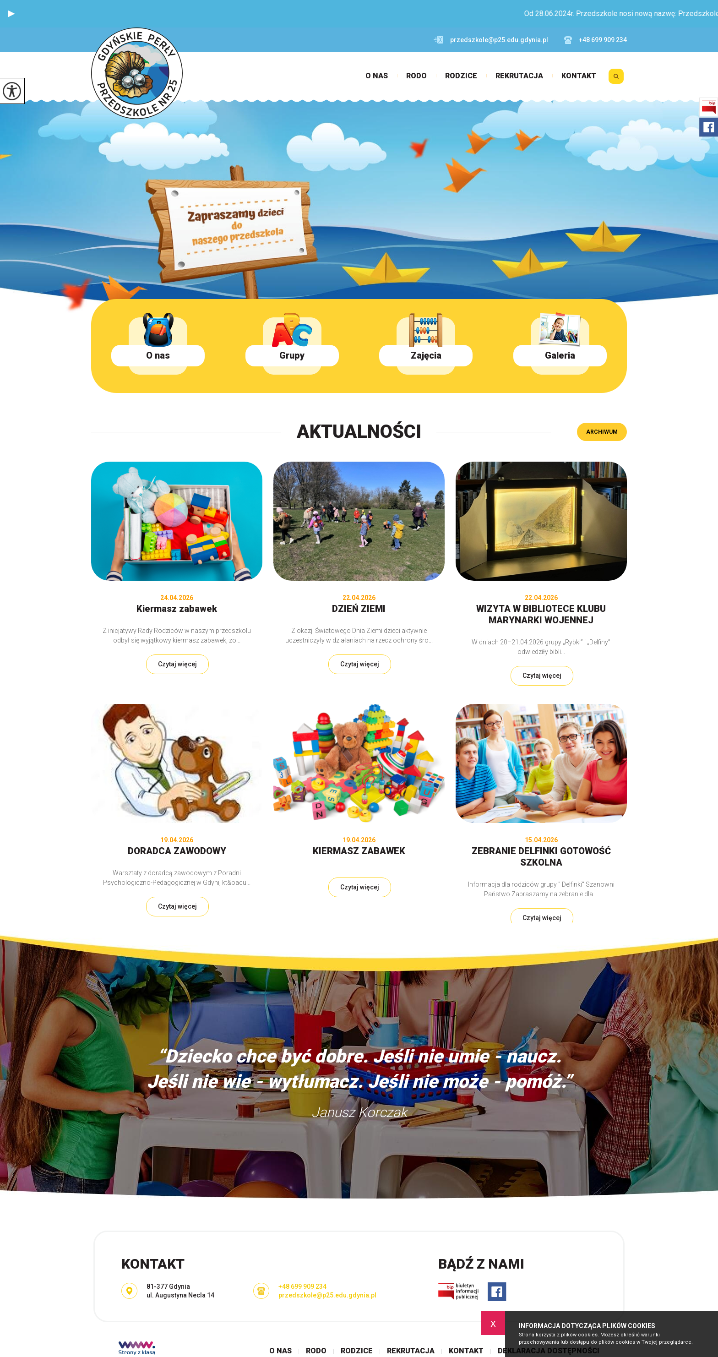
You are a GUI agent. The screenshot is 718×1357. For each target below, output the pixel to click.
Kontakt (578, 76)
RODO (416, 76)
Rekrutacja (519, 76)
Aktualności (359, 431)
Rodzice (461, 76)
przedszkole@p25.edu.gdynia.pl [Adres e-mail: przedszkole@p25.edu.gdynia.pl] (327, 1295)
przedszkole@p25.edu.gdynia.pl (491, 40)
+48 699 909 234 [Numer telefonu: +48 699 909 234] (302, 1286)
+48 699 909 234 (595, 40)
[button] (11, 13)
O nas (376, 76)
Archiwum (602, 432)
